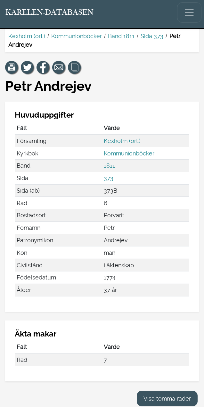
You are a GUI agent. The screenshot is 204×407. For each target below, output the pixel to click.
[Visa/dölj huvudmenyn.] (189, 12)
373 (108, 178)
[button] (11, 67)
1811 (109, 165)
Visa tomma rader (167, 398)
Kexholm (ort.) (26, 36)
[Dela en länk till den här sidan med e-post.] (58, 67)
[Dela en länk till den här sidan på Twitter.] (27, 67)
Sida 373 (152, 36)
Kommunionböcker (76, 36)
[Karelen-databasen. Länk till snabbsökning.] (50, 12)
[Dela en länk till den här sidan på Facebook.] (43, 67)
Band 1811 (121, 36)
